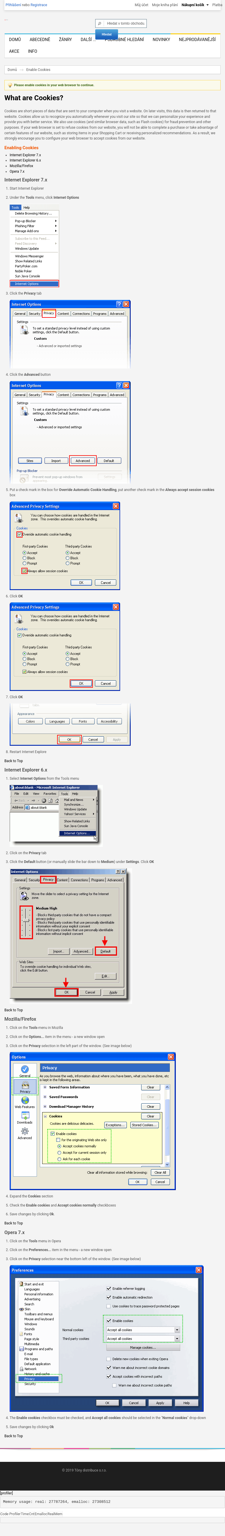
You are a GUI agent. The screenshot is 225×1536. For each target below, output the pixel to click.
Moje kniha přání (165, 5)
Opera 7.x (17, 181)
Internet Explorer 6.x (25, 170)
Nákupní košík (193, 5)
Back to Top (13, 771)
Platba (217, 5)
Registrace (38, 5)
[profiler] (6, 1503)
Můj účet (141, 5)
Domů (12, 79)
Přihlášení (13, 5)
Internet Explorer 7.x (25, 165)
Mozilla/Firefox (21, 176)
